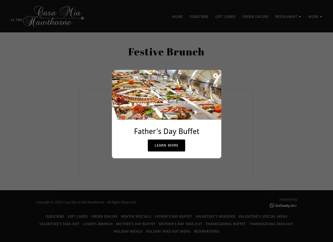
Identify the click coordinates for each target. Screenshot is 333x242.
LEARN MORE (166, 145)
